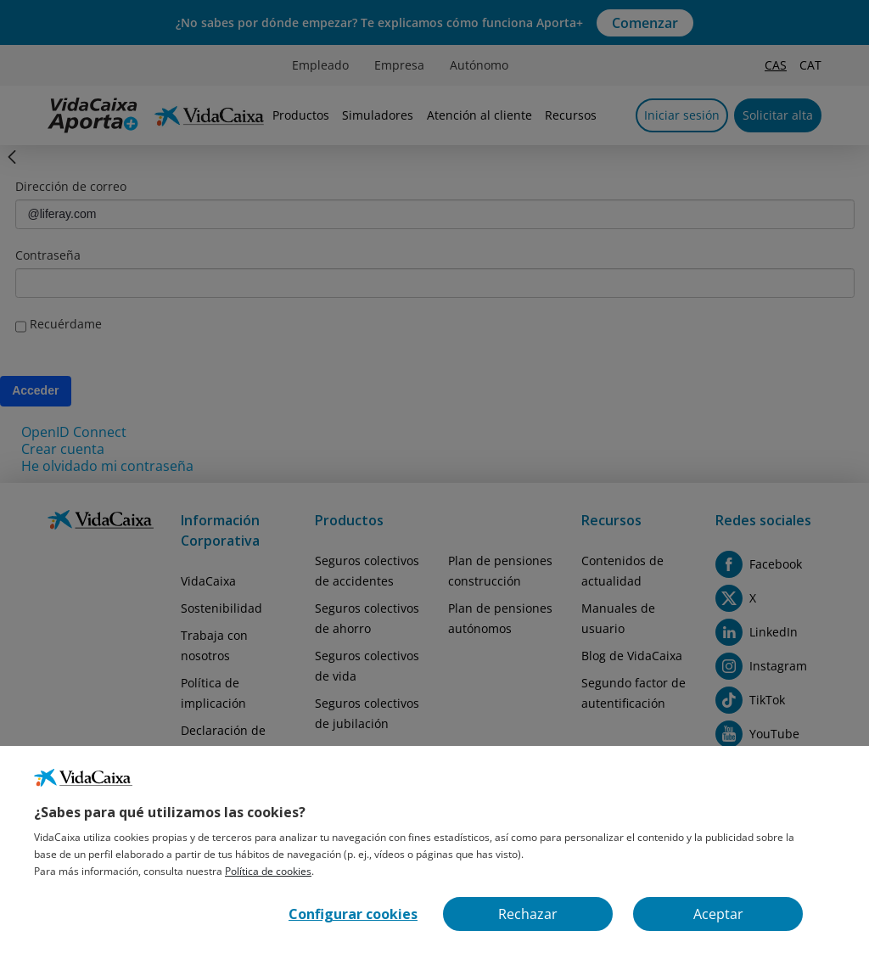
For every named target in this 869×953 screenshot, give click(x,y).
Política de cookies (268, 871)
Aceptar (718, 914)
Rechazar (528, 914)
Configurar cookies (353, 914)
